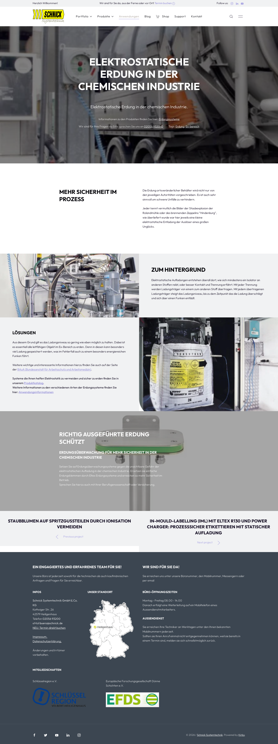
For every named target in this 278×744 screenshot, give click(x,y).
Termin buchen (165, 3)
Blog (147, 16)
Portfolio (84, 16)
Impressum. (40, 636)
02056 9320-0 (153, 126)
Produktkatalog (33, 383)
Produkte (105, 16)
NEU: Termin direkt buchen (49, 628)
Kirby (241, 735)
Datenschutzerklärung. (47, 641)
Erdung (180, 126)
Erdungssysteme (169, 119)
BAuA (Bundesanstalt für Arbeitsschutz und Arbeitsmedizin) (54, 369)
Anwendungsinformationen (36, 392)
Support (180, 16)
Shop (162, 16)
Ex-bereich (192, 126)
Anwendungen (129, 16)
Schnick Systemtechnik (210, 735)
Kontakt (196, 16)
